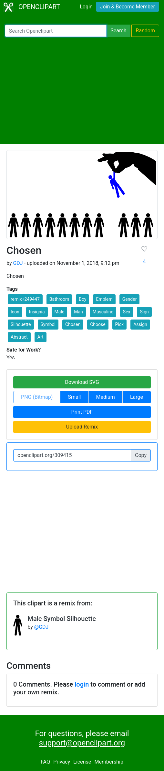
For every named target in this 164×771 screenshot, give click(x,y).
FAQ (45, 762)
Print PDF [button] (82, 412)
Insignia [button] (37, 311)
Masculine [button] (103, 311)
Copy (141, 455)
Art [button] (40, 337)
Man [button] (78, 311)
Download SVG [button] (82, 382)
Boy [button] (82, 299)
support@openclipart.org (82, 742)
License (82, 762)
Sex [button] (126, 311)
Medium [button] (105, 397)
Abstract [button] (19, 337)
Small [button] (74, 397)
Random (145, 30)
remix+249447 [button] (25, 299)
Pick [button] (119, 324)
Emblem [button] (104, 299)
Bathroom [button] (59, 299)
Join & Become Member (127, 7)
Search (118, 30)
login (82, 684)
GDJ (18, 263)
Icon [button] (15, 311)
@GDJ (41, 627)
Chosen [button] (72, 324)
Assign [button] (140, 324)
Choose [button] (97, 324)
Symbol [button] (48, 324)
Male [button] (60, 311)
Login (86, 7)
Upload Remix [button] (82, 427)
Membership (109, 762)
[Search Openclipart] (56, 31)
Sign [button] (144, 311)
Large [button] (136, 397)
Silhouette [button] (21, 324)
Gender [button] (129, 299)
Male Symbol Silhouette (61, 619)
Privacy (61, 762)
